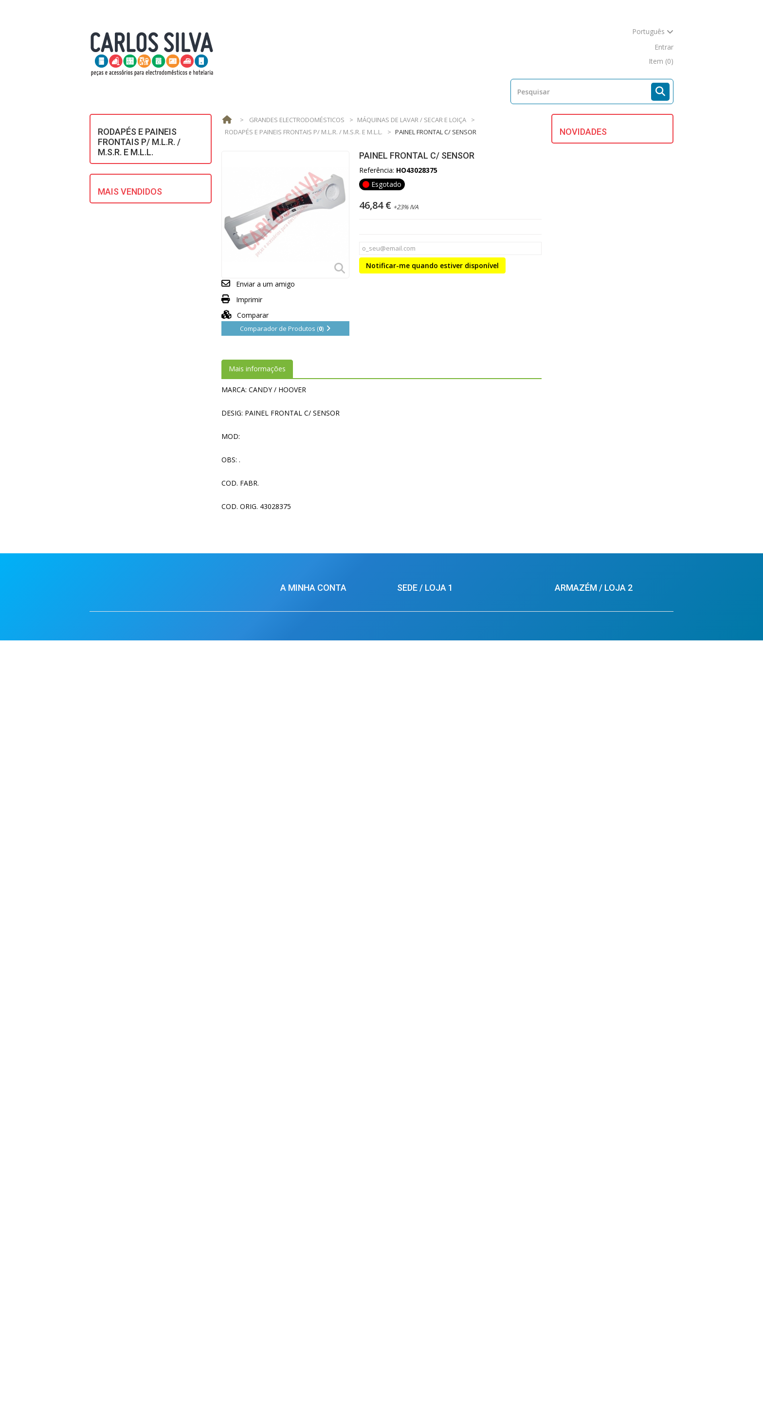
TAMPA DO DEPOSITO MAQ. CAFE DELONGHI (629, 537)
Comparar (245, 315)
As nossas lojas (386, 1375)
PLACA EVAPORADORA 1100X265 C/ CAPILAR (629, 213)
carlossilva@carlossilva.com (442, 1309)
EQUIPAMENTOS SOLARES (146, 221)
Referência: (376, 170)
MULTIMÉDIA (124, 312)
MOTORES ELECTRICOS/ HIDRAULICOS (142, 291)
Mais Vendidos (130, 459)
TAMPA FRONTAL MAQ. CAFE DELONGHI (629, 483)
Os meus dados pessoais (320, 1204)
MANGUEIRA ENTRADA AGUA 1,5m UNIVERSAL (168, 486)
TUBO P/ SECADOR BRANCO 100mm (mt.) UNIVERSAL (166, 673)
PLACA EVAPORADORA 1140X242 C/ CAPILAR (629, 159)
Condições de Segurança (319, 1259)
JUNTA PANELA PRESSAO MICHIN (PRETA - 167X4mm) (163, 545)
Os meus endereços (312, 1189)
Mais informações (257, 368)
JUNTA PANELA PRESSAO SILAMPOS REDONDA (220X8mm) (167, 918)
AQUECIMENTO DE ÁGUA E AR (152, 169)
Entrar (663, 47)
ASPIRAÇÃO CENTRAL (138, 186)
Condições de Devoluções (321, 1274)
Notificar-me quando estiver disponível (432, 265)
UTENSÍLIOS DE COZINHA (144, 395)
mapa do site (623, 47)
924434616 (424, 1228)
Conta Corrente (304, 1175)
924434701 (582, 1251)
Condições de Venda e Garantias (331, 1218)
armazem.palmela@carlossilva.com (611, 1286)
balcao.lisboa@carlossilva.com (447, 1291)
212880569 (580, 1223)
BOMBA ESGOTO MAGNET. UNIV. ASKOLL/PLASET (158, 609)
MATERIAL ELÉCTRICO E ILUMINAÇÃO (142, 267)
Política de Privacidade (315, 1288)
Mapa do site (506, 1375)
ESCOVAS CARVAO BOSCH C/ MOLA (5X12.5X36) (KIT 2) (161, 736)
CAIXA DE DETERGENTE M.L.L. (625, 311)
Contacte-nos (448, 1375)
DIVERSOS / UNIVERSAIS (142, 204)
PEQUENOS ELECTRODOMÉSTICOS (140, 333)
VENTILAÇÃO (124, 413)
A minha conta (313, 1144)
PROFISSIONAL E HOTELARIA (150, 354)
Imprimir (249, 299)
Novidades (583, 132)
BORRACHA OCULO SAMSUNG (162, 977)
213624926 (426, 1199)
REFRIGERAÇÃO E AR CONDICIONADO (136, 375)
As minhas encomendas (318, 1160)
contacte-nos (569, 47)
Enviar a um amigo (265, 284)
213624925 (422, 1188)
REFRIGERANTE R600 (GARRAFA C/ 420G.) (165, 1031)
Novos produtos (257, 1375)
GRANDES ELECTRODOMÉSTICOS (140, 243)
